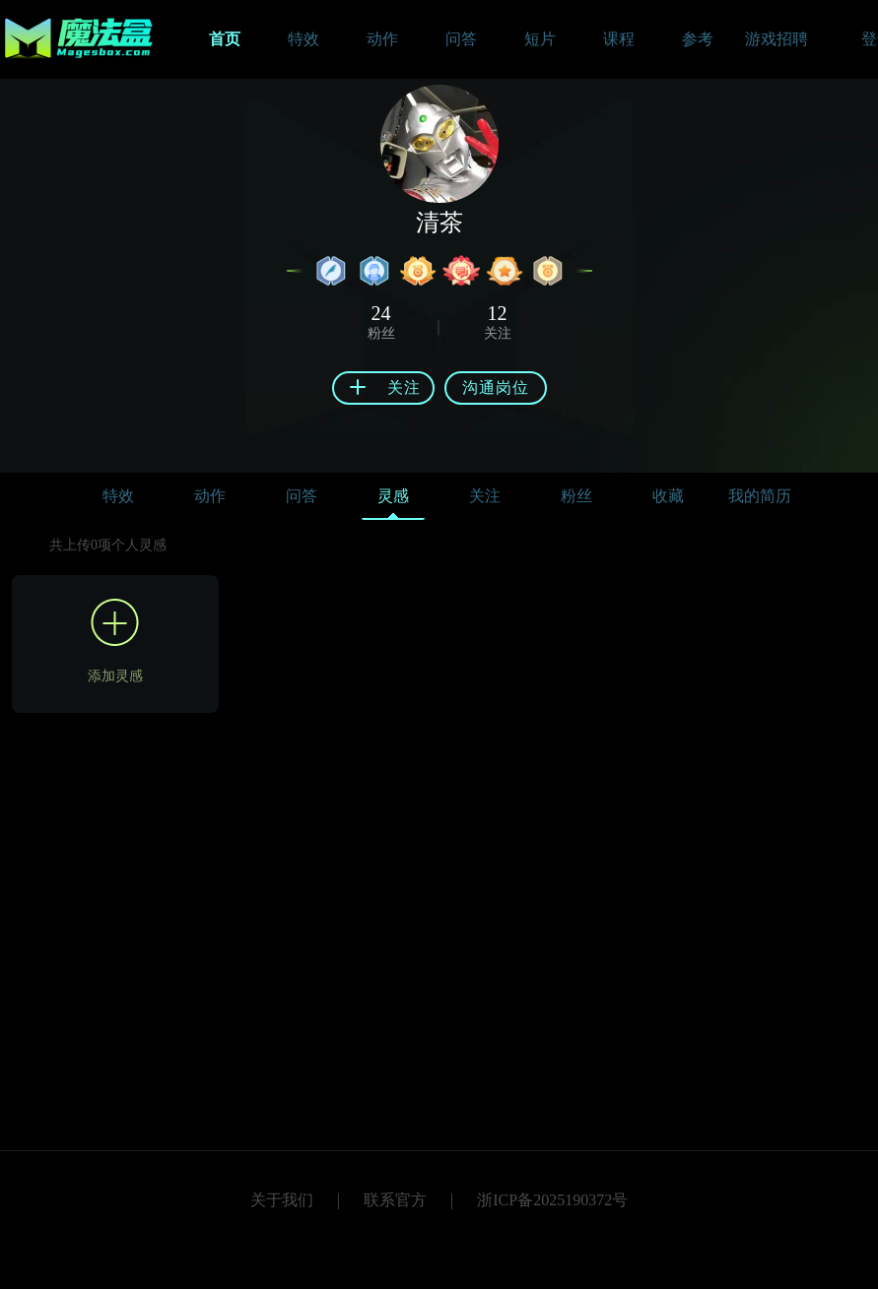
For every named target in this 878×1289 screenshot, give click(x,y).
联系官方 (395, 1200)
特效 (118, 495)
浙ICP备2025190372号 (552, 1200)
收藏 (668, 495)
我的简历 (759, 495)
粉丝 (576, 495)
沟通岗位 (495, 387)
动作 (210, 495)
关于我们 (281, 1200)
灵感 (393, 500)
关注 (485, 495)
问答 (301, 495)
